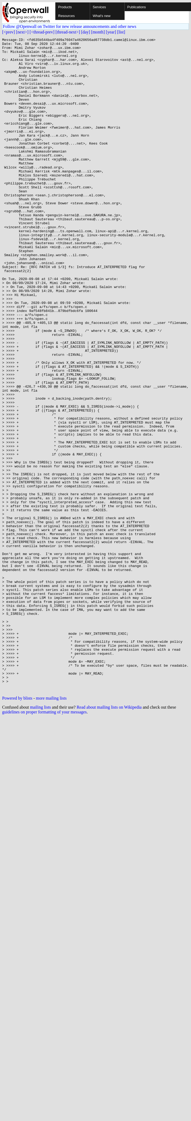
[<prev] (8, 32)
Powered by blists (17, 829)
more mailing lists (51, 829)
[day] (85, 32)
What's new (102, 16)
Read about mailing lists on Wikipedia (109, 838)
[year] (111, 32)
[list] (121, 32)
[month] (98, 32)
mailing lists (40, 838)
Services (99, 7)
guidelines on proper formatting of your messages (44, 842)
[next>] (22, 32)
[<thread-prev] (41, 32)
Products (65, 7)
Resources (66, 16)
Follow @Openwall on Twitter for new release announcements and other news (69, 26)
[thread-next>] (68, 32)
